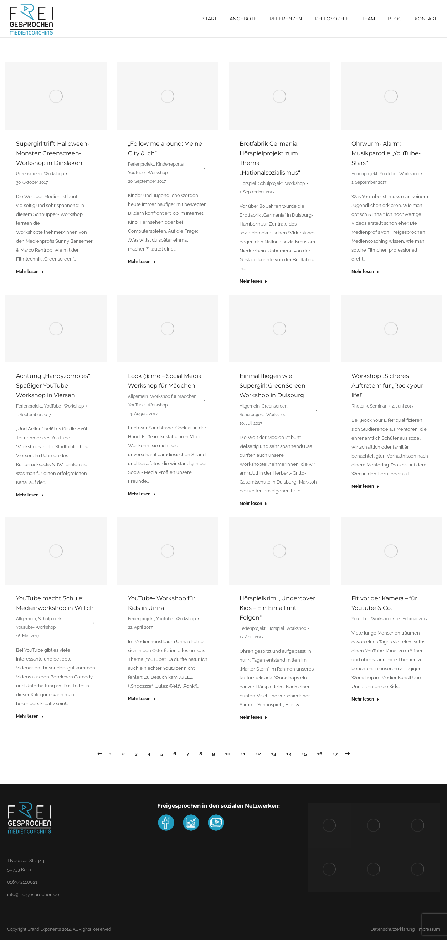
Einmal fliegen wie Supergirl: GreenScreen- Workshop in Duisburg (274, 386)
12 (258, 754)
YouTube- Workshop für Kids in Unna (161, 603)
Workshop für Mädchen (173, 396)
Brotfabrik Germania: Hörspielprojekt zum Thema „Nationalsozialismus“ (270, 158)
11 (243, 754)
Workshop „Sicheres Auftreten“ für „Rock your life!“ (387, 386)
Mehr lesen (30, 271)
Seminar (378, 406)
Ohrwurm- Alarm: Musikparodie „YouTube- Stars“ (386, 153)
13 (273, 754)
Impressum (429, 929)
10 (228, 754)
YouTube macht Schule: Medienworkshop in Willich (55, 603)
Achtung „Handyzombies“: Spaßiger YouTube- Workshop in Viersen (53, 386)
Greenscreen (29, 173)
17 (335, 754)
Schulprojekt (270, 183)
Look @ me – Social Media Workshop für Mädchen (164, 381)
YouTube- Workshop (148, 172)
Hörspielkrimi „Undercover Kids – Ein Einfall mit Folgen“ (277, 608)
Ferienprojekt (141, 164)
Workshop (54, 173)
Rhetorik (359, 406)
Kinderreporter (170, 164)
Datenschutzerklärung (393, 929)
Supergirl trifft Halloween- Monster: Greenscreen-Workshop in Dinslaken (52, 153)
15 (304, 754)
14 (289, 754)
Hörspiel (248, 183)
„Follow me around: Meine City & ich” (165, 148)
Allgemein (138, 396)
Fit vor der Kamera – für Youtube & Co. (384, 603)
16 (320, 754)
